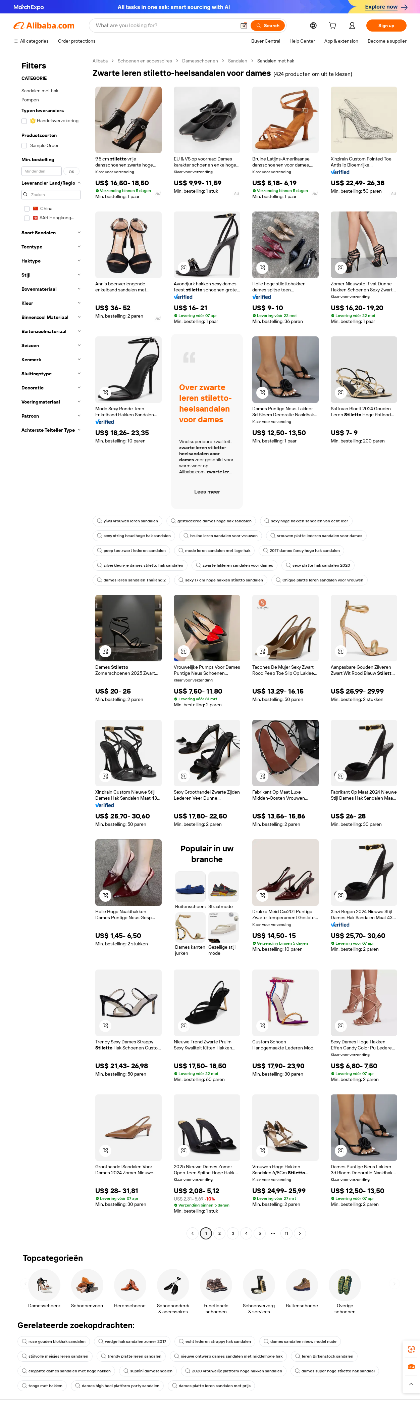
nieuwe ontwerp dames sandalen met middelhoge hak (228, 1356)
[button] (244, 25)
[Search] (268, 25)
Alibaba (100, 60)
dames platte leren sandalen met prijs (211, 1385)
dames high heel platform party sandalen (117, 1385)
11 (286, 1233)
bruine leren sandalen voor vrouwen (220, 535)
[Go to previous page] (193, 1233)
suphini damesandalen (147, 1371)
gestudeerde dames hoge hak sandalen (211, 521)
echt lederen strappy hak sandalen (215, 1341)
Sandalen (237, 60)
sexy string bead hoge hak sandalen (134, 535)
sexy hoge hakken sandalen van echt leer (306, 521)
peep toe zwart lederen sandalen (131, 550)
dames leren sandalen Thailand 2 (131, 580)
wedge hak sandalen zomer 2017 (132, 1341)
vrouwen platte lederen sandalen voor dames (316, 535)
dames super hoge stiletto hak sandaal (335, 1371)
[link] (411, 1349)
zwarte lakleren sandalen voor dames (234, 565)
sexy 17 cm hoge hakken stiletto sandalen (220, 580)
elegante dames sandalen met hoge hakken (66, 1371)
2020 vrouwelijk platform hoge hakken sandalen (233, 1371)
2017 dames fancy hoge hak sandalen (301, 550)
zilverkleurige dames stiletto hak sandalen (140, 565)
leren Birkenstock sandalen (324, 1356)
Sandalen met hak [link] (275, 60)
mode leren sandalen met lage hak (214, 550)
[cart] (334, 26)
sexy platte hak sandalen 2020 (318, 565)
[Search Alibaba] (165, 25)
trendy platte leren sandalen (131, 1356)
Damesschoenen (200, 60)
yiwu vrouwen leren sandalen (127, 521)
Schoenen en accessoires (145, 60)
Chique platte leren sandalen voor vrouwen (319, 580)
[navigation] (51, 648)
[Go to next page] (300, 1233)
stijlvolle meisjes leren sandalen (55, 1356)
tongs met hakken (42, 1385)
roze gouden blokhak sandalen (54, 1341)
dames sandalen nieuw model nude (300, 1341)
